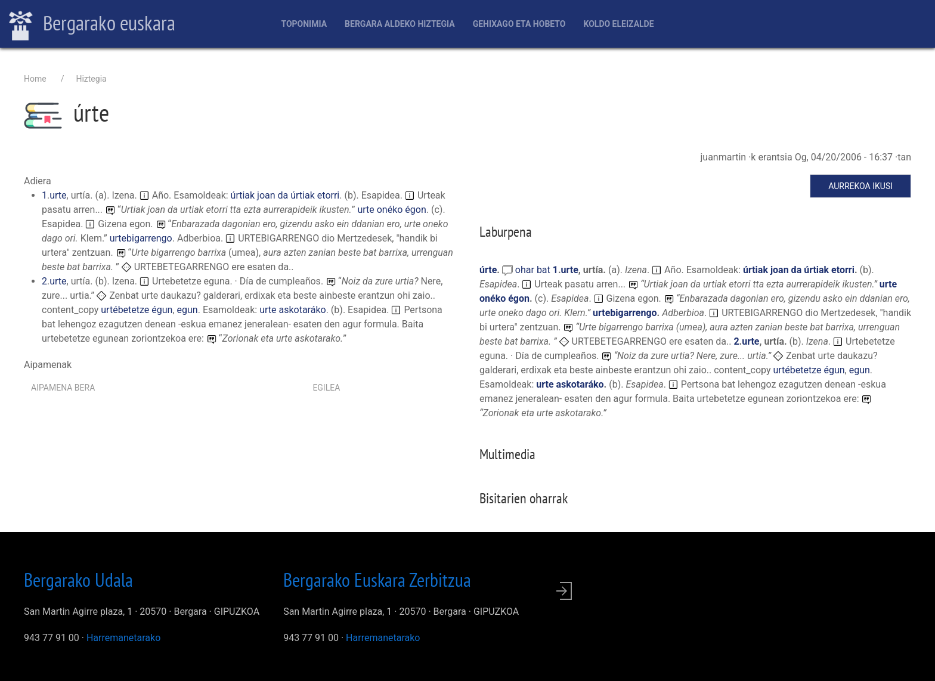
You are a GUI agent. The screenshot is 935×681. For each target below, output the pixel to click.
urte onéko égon (391, 209)
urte (57, 195)
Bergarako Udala (78, 579)
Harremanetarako (123, 637)
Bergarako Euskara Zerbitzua (377, 579)
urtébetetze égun (136, 309)
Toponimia (304, 24)
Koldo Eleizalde (618, 24)
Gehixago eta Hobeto (519, 24)
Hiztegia (91, 78)
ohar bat (534, 270)
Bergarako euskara (92, 24)
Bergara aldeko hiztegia (400, 24)
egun (187, 309)
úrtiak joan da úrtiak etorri (285, 195)
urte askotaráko (292, 309)
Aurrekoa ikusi (860, 186)
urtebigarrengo (141, 238)
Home (35, 78)
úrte (488, 270)
